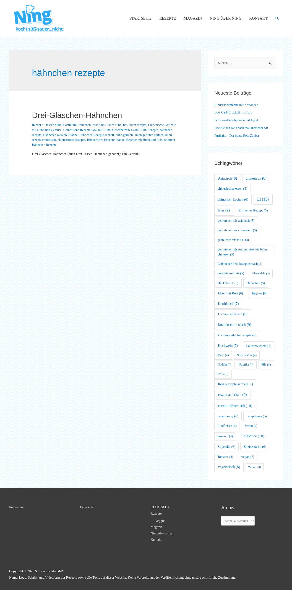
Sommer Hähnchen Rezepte (65, 145)
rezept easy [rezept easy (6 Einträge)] (228, 416)
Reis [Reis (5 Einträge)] (223, 374)
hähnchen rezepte (44, 135)
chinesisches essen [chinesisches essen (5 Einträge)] (232, 188)
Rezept (37, 125)
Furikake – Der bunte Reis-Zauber (237, 135)
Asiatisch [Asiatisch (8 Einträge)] (227, 178)
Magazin (193, 18)
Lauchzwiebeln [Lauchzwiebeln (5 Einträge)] (258, 346)
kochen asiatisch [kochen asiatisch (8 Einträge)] (233, 314)
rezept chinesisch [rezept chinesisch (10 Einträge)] (235, 406)
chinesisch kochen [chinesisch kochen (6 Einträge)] (233, 199)
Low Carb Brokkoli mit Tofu (234, 112)
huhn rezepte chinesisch (60, 140)
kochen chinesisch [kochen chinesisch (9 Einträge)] (234, 324)
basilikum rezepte (139, 125)
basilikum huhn (114, 125)
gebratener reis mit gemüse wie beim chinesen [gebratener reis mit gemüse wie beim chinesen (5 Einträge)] (242, 251)
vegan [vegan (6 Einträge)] (248, 457)
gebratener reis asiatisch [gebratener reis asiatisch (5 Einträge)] (236, 220)
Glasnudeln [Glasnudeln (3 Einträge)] (261, 273)
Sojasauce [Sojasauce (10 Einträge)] (252, 436)
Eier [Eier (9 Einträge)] (224, 210)
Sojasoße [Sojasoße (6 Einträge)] (226, 446)
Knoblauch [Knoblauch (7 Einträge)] (228, 304)
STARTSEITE (140, 18)
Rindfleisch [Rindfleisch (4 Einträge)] (227, 426)
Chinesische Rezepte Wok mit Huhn (102, 130)
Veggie (160, 521)
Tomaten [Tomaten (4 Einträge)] (225, 457)
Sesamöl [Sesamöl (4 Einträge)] (225, 436)
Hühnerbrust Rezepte (92, 140)
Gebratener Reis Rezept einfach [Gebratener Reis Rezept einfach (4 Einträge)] (240, 263)
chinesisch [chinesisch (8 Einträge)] (256, 178)
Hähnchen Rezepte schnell (113, 135)
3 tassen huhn (53, 125)
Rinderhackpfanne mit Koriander (237, 105)
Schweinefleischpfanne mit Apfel (237, 120)
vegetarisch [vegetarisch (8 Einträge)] (229, 467)
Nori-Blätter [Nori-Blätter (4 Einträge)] (247, 355)
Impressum (16, 507)
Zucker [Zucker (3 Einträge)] (254, 467)
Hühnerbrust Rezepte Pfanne (128, 140)
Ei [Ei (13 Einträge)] (263, 199)
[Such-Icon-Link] (277, 18)
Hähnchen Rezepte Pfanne (75, 135)
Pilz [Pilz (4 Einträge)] (266, 364)
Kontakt (258, 18)
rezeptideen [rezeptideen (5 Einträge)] (257, 416)
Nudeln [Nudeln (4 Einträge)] (225, 364)
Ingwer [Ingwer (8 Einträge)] (259, 293)
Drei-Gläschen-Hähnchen (83, 115)
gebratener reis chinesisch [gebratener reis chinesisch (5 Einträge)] (237, 230)
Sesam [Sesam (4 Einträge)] (251, 426)
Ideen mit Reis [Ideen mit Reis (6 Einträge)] (230, 293)
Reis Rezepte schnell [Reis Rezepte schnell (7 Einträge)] (235, 384)
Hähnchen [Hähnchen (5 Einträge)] (256, 283)
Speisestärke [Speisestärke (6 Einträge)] (255, 446)
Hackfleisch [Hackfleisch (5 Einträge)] (228, 283)
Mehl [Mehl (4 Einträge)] (223, 355)
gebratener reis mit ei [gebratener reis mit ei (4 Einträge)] (233, 240)
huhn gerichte (142, 135)
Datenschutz (88, 507)
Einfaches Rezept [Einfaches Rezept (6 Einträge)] (253, 210)
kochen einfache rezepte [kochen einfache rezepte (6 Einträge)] (237, 335)
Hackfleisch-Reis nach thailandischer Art (242, 128)
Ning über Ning (225, 18)
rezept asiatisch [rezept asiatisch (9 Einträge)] (232, 394)
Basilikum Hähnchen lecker (83, 125)
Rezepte (167, 18)
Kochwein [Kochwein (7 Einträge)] (228, 346)
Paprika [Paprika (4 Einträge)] (246, 364)
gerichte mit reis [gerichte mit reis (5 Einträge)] (231, 273)
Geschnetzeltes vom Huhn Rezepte (152, 130)
